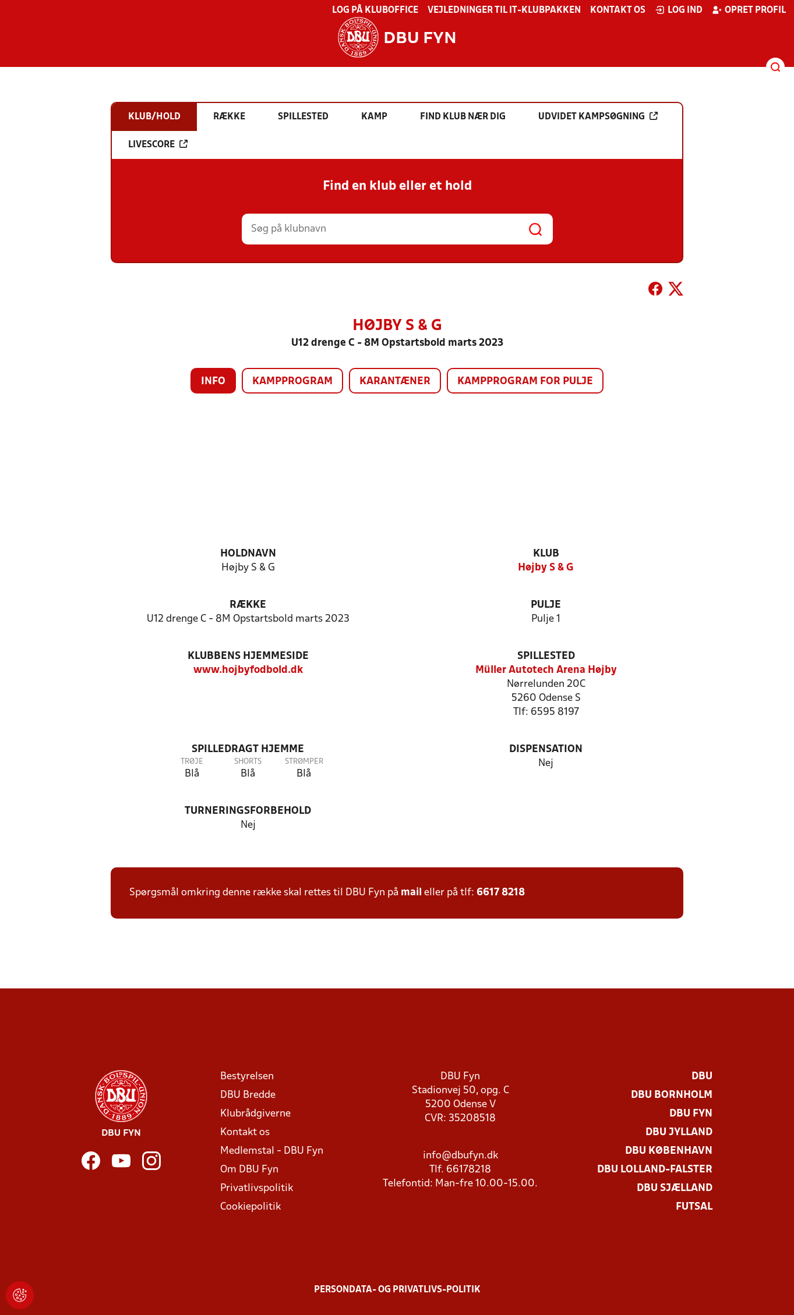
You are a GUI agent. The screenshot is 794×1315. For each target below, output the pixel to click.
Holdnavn (248, 554)
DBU (701, 1077)
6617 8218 (501, 893)
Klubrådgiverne (255, 1114)
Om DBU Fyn (249, 1170)
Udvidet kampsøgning (598, 116)
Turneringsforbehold (248, 811)
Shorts (248, 761)
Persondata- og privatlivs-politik (397, 1290)
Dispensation (546, 749)
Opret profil (749, 10)
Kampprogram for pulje (525, 382)
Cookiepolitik (250, 1207)
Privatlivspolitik (256, 1188)
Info (213, 382)
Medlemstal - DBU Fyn (271, 1151)
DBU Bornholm (671, 1095)
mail (411, 893)
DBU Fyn (690, 1114)
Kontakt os (617, 10)
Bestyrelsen (247, 1077)
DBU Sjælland (674, 1188)
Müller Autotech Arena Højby (546, 670)
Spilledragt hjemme (248, 749)
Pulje (546, 605)
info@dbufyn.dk (460, 1156)
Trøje (192, 761)
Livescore (158, 144)
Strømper (304, 761)
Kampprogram (292, 382)
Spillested (546, 656)
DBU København (668, 1151)
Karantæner (394, 382)
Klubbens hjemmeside (248, 656)
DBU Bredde (248, 1095)
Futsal (694, 1207)
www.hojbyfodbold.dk (248, 670)
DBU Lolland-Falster (654, 1170)
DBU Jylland (678, 1132)
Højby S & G (546, 568)
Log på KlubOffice (375, 10)
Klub (546, 554)
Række (248, 605)
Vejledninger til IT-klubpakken (504, 10)
